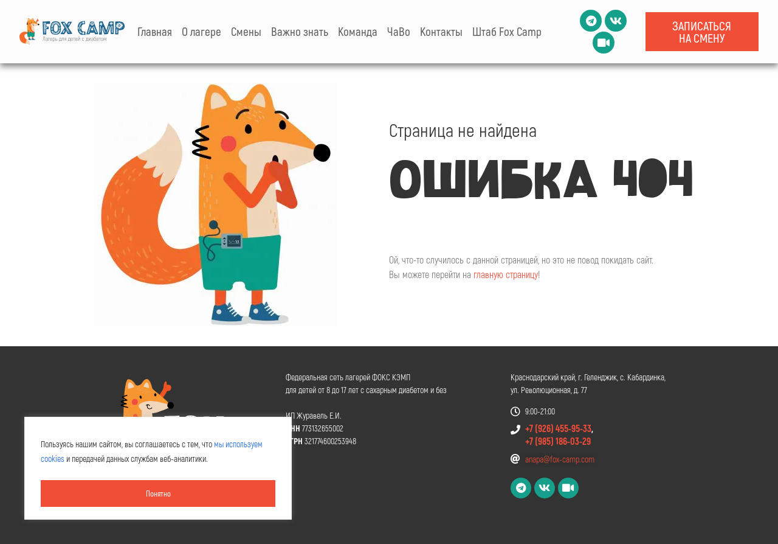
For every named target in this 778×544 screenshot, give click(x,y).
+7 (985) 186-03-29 (558, 441)
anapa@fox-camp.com (559, 459)
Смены (246, 31)
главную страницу (505, 274)
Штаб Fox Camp (507, 31)
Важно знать (299, 31)
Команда (357, 31)
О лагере (201, 31)
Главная (154, 31)
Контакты (441, 31)
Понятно (158, 493)
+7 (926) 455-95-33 (558, 428)
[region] (158, 470)
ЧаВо (398, 31)
